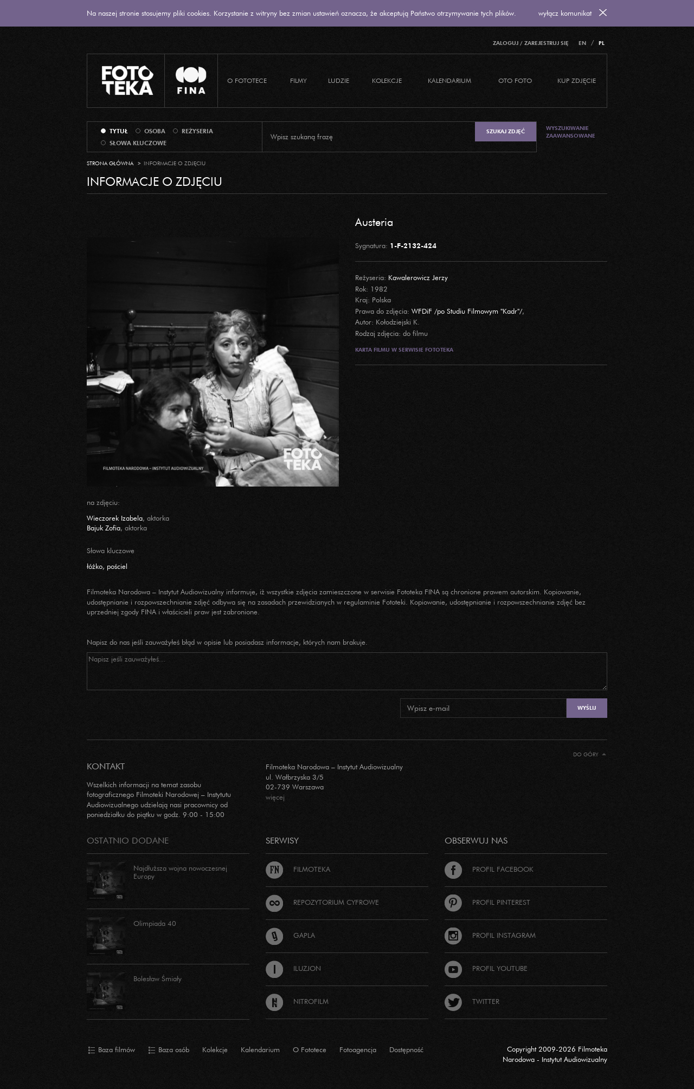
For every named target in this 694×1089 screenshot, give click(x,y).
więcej (275, 797)
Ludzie (338, 80)
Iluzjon (293, 968)
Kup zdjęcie (576, 80)
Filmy (298, 80)
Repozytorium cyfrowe (322, 902)
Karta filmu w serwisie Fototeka (404, 349)
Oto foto (515, 80)
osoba (154, 131)
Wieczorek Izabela (115, 518)
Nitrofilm (297, 1001)
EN (582, 43)
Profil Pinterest (487, 902)
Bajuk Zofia (103, 527)
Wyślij (586, 707)
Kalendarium (449, 80)
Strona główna (110, 163)
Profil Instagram (490, 935)
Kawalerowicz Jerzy (418, 277)
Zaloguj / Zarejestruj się (531, 43)
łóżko (94, 566)
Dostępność (406, 1049)
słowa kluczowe (138, 143)
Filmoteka (298, 869)
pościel (117, 566)
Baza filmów (111, 1050)
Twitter (472, 1001)
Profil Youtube (486, 968)
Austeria (374, 222)
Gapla (290, 935)
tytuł (119, 131)
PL (602, 43)
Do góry (589, 754)
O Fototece (247, 80)
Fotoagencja (357, 1049)
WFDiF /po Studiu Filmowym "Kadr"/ (467, 311)
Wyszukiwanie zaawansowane (570, 132)
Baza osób (168, 1050)
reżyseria (197, 131)
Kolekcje (387, 80)
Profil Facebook (489, 869)
